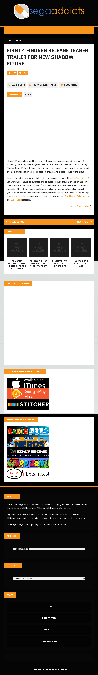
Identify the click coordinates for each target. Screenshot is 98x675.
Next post (84, 221)
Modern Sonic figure (77, 178)
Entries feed (49, 618)
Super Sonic (16, 199)
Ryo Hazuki (70, 196)
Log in (49, 606)
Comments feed (49, 629)
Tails (79, 196)
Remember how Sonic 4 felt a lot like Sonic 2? (60, 264)
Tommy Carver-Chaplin (44, 85)
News (28, 94)
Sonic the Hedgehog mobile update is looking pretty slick (17, 265)
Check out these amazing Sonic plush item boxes (38, 264)
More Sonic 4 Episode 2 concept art (81, 264)
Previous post (16, 221)
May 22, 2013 (18, 85)
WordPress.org (49, 641)
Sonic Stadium (83, 206)
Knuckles (86, 196)
